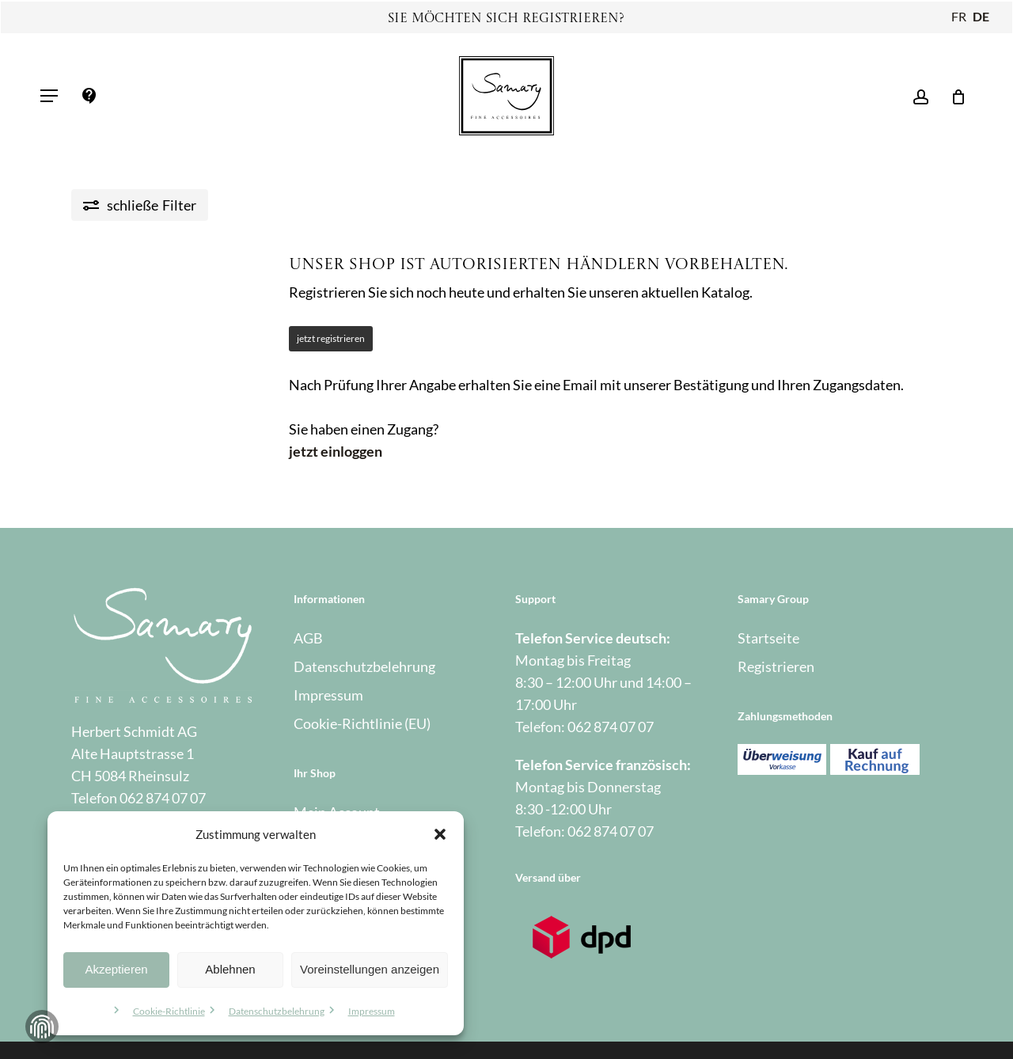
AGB (308, 638)
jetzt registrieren (331, 338)
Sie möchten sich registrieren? (506, 19)
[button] (440, 834)
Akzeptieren (116, 969)
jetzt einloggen (335, 451)
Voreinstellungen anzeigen (369, 969)
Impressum (371, 1011)
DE (981, 16)
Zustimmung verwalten (42, 1026)
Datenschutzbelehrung (276, 1011)
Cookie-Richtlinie (169, 1011)
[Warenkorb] (953, 96)
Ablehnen (230, 969)
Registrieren (776, 666)
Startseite (768, 638)
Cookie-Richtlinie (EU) (362, 723)
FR (958, 16)
